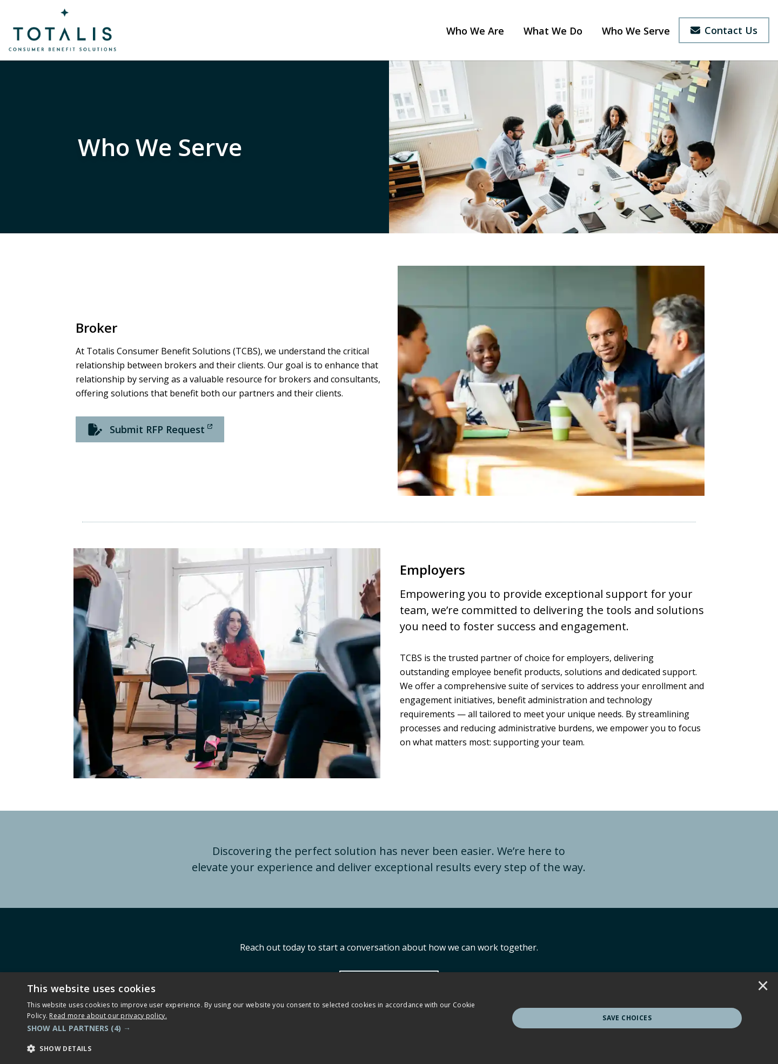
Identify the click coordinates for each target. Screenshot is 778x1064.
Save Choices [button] (627, 1017)
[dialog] (389, 1018)
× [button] (763, 986)
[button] (260, 1028)
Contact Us (723, 30)
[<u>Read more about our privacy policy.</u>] (108, 1015)
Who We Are (475, 30)
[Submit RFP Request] (150, 429)
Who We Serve (636, 30)
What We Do (553, 30)
